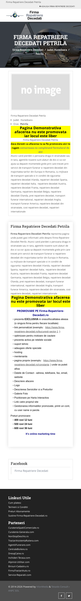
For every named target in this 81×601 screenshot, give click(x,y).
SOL (17, 590)
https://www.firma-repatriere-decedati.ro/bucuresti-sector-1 (39, 329)
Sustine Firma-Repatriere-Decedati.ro (27, 515)
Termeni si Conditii (18, 507)
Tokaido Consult (59, 586)
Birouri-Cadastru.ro (18, 566)
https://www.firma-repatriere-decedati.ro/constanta (38, 362)
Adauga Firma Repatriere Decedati (57, 6)
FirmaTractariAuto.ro (19, 570)
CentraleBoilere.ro (18, 549)
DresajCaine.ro (16, 553)
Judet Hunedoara (57, 49)
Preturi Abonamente (19, 511)
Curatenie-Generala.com (21, 532)
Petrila (40, 53)
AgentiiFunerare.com (19, 544)
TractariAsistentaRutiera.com (23, 540)
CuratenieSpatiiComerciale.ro (23, 527)
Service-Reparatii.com (19, 574)
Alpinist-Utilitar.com (19, 562)
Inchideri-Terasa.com (19, 557)
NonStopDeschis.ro (18, 536)
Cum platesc (14, 502)
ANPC (11, 590)
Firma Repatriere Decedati (27, 49)
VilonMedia (42, 586)
